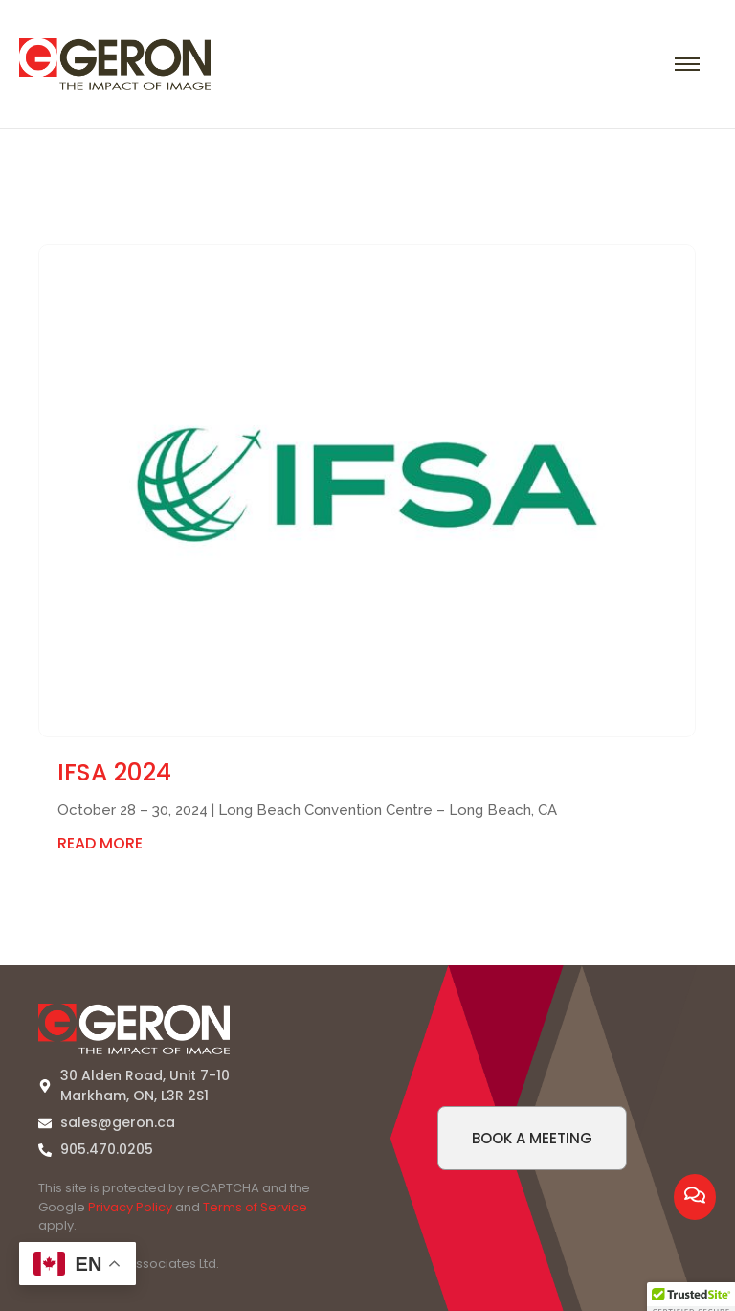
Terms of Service (255, 1207)
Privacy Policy (130, 1207)
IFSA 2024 (114, 772)
